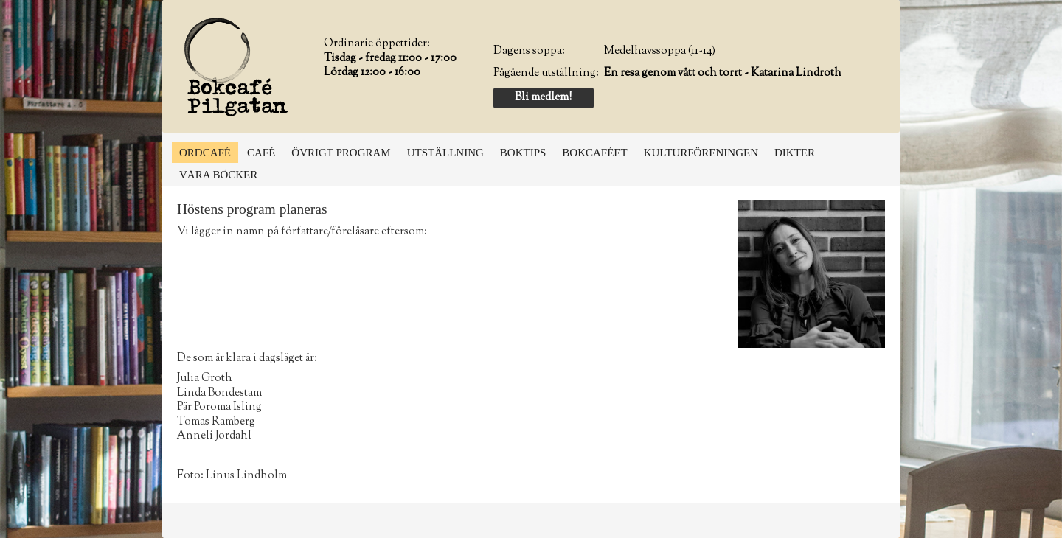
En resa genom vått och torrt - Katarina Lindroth (722, 73)
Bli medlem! (543, 97)
